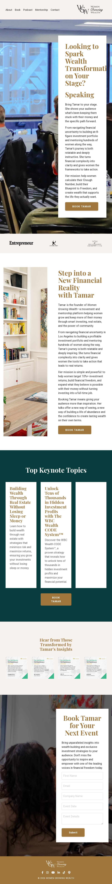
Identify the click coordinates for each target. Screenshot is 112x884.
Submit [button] (73, 832)
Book (17, 9)
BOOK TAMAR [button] (81, 206)
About (9, 9)
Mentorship (41, 9)
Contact (55, 9)
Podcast (27, 9)
